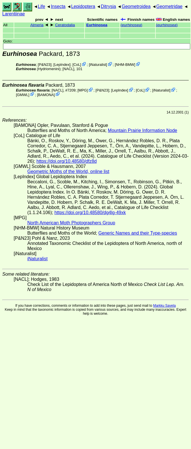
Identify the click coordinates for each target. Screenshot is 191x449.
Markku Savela (164, 306)
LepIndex (61, 64)
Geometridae (169, 6)
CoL (76, 64)
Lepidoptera (83, 6)
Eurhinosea (96, 25)
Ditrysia (108, 6)
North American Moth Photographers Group (71, 222)
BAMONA (46, 94)
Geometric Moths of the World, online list (68, 171)
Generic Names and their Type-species (137, 233)
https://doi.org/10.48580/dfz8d (66, 161)
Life (41, 6)
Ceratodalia (65, 25)
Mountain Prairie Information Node (142, 130)
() (131, 25)
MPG (83, 90)
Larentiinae (13, 13)
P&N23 (44, 64)
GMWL (22, 94)
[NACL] (68, 69)
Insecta (58, 6)
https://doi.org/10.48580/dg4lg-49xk (90, 212)
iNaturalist (98, 64)
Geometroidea (136, 6)
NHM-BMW (125, 64)
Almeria (36, 25)
